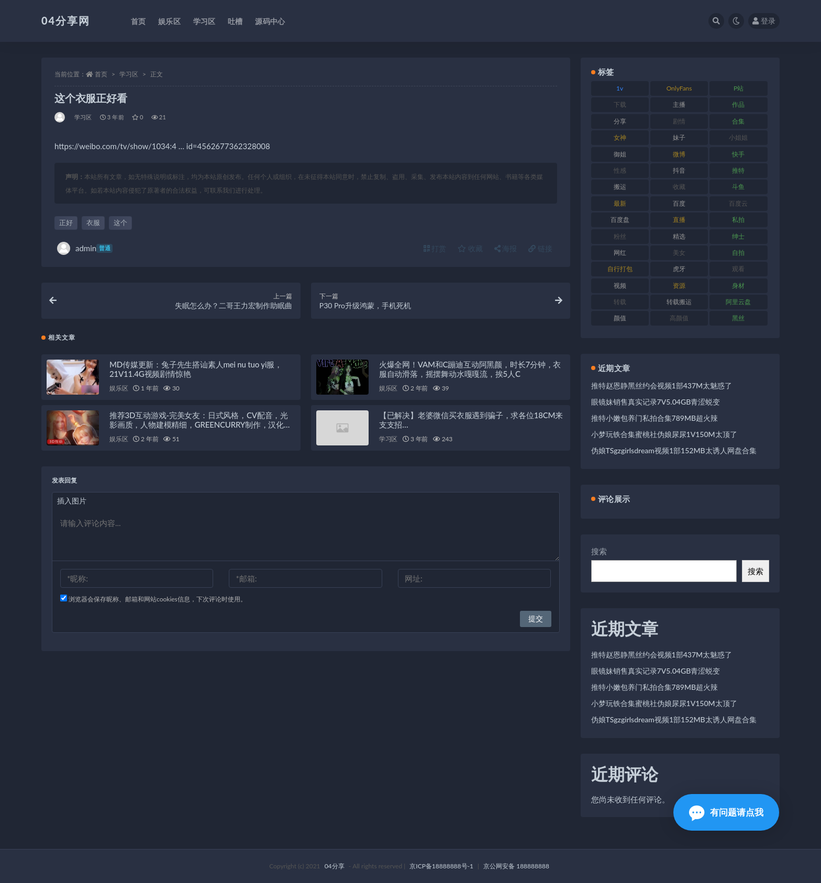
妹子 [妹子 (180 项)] (679, 137)
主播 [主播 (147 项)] (679, 104)
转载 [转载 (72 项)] (620, 302)
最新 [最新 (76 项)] (620, 203)
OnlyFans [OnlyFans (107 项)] (679, 88)
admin (85, 248)
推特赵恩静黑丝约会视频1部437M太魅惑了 (662, 385)
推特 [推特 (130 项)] (738, 170)
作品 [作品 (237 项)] (738, 104)
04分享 (335, 866)
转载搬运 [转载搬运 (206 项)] (679, 302)
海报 (505, 248)
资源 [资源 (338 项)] (679, 285)
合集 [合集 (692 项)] (738, 121)
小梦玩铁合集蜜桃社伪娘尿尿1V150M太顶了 (664, 434)
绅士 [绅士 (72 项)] (738, 236)
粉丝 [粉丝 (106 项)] (620, 236)
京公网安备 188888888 (516, 866)
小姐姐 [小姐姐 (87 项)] (738, 137)
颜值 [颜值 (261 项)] (620, 318)
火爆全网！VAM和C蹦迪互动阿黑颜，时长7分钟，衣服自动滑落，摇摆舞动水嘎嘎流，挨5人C (470, 369)
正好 (66, 222)
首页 (101, 74)
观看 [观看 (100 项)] (738, 269)
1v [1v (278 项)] (619, 88)
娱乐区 (118, 389)
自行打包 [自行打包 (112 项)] (620, 269)
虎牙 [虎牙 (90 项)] (679, 269)
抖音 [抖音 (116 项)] (679, 170)
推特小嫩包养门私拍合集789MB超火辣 (654, 417)
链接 (540, 248)
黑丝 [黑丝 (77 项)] (738, 318)
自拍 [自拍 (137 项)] (738, 252)
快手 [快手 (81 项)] (738, 154)
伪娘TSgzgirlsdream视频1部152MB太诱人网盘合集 (674, 450)
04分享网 (65, 20)
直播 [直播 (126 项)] (679, 219)
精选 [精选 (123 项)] (679, 236)
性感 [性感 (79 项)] (620, 170)
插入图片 (71, 501)
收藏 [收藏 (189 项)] (679, 187)
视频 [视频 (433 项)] (620, 285)
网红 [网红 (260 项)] (620, 252)
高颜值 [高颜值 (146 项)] (679, 318)
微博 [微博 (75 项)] (679, 154)
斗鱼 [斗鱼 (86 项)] (738, 187)
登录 (763, 20)
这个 (120, 222)
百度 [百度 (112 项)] (679, 203)
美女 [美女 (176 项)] (679, 252)
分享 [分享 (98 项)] (620, 121)
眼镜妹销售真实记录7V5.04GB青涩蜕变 (655, 401)
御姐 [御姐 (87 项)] (620, 154)
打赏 (435, 248)
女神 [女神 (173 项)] (620, 137)
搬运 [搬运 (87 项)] (620, 187)
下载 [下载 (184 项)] (620, 104)
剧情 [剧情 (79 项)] (679, 121)
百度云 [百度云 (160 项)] (738, 203)
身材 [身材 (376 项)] (738, 285)
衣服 (93, 222)
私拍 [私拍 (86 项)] (738, 219)
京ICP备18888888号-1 (441, 866)
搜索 (599, 551)
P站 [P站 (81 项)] (739, 88)
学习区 (128, 74)
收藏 (470, 248)
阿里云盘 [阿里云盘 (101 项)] (738, 302)
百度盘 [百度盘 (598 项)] (620, 219)
